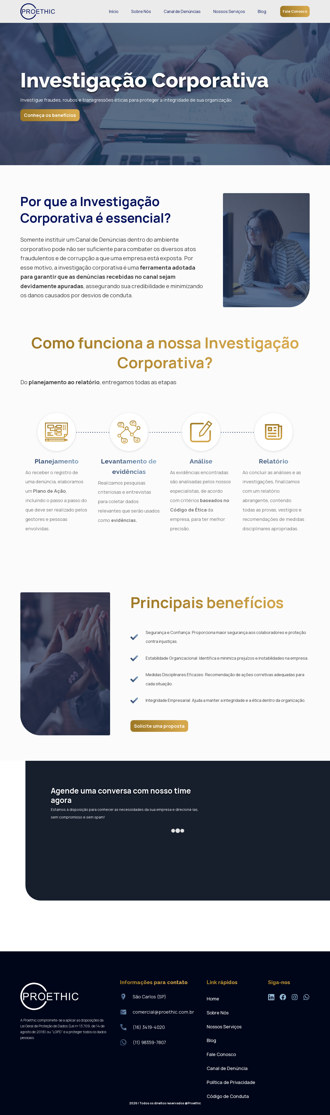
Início (113, 11)
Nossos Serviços (229, 11)
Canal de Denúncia (227, 1068)
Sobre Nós (141, 11)
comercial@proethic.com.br (163, 1012)
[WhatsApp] (306, 998)
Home (213, 999)
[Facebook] (283, 998)
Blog (262, 11)
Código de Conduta (228, 1096)
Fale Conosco (295, 11)
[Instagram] (294, 998)
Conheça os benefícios (50, 115)
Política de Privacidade (231, 1082)
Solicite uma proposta (159, 726)
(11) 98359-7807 (149, 1042)
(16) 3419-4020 (149, 1027)
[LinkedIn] (271, 998)
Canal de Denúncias (182, 11)
